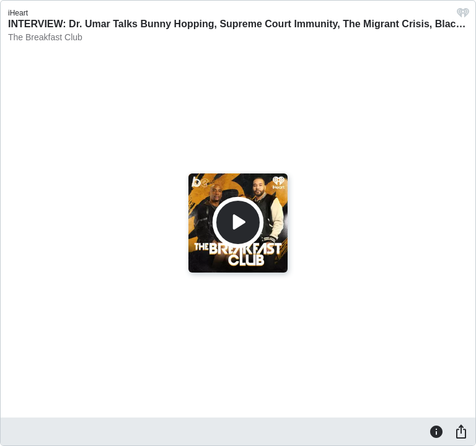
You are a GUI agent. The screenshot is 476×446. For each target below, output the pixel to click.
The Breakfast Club (45, 37)
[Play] (238, 222)
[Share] (461, 431)
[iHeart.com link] (463, 15)
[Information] (436, 431)
